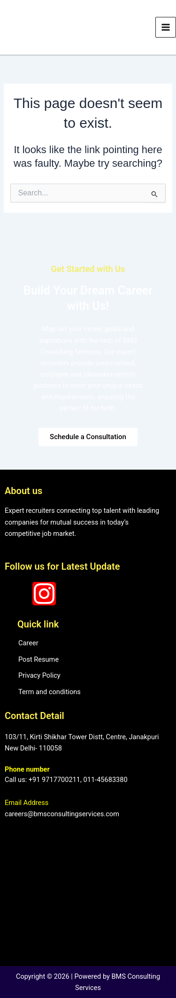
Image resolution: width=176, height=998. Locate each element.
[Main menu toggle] (165, 27)
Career (28, 643)
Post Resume (38, 659)
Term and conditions (49, 692)
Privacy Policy (39, 675)
